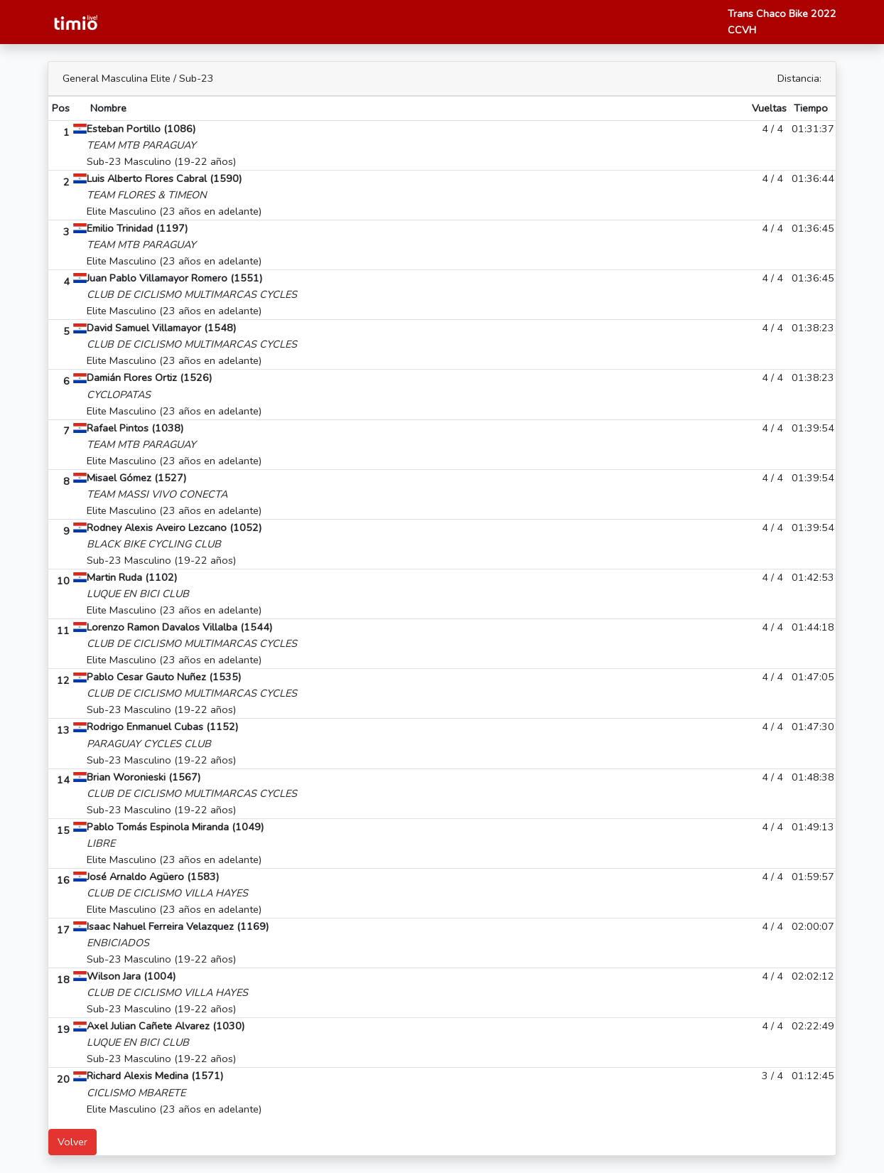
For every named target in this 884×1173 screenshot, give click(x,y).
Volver (72, 1142)
